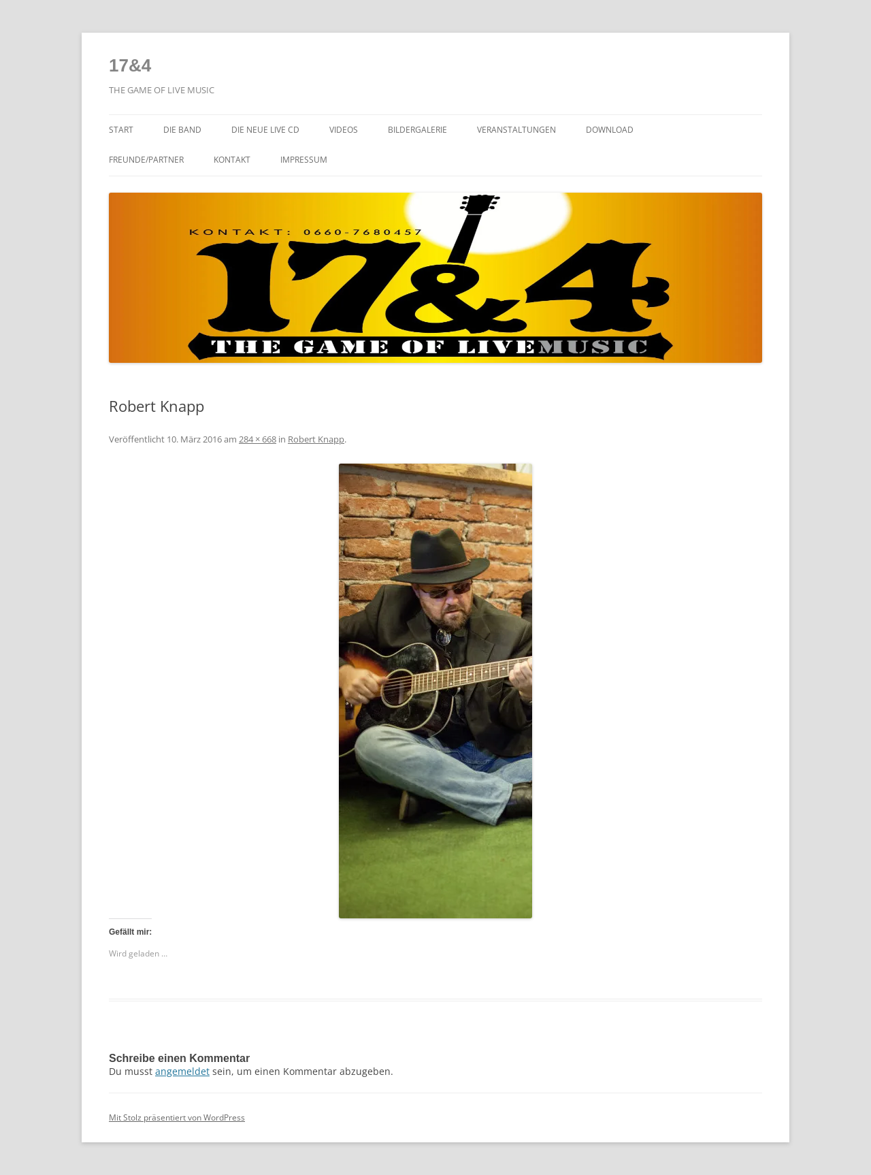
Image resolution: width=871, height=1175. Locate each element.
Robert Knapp (316, 439)
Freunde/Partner (146, 159)
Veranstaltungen (516, 129)
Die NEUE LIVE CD (265, 129)
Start (121, 129)
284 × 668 (257, 439)
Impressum (303, 159)
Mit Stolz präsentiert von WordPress (177, 1117)
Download (610, 129)
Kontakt (232, 159)
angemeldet (182, 1071)
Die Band (182, 129)
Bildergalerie (417, 129)
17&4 (130, 65)
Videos (343, 129)
